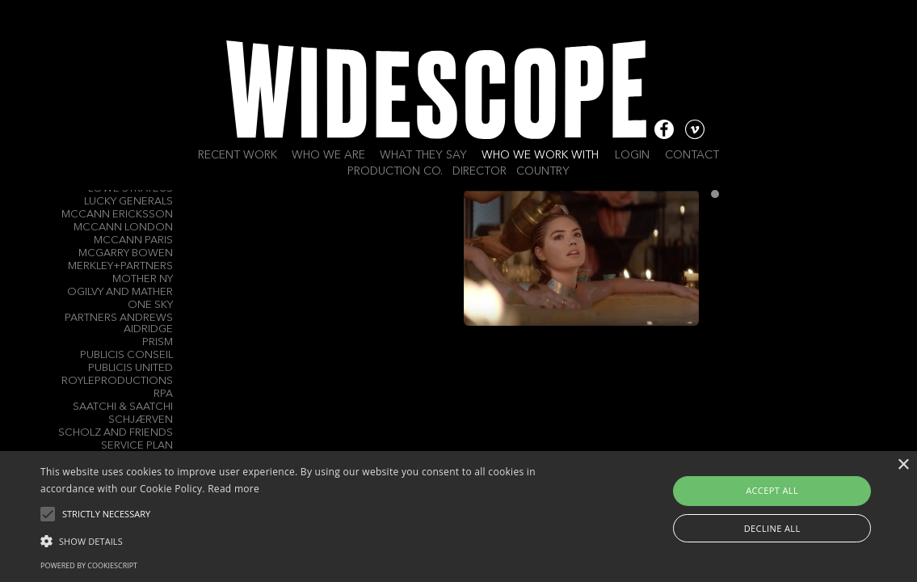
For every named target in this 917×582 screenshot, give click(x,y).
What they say (423, 155)
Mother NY (142, 279)
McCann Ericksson (117, 214)
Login (632, 155)
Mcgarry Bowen (125, 253)
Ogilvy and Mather (120, 292)
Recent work (237, 155)
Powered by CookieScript (88, 565)
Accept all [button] (772, 490)
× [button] (903, 465)
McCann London (123, 227)
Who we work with (540, 155)
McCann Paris (133, 240)
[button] (312, 540)
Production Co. (395, 171)
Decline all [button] (772, 528)
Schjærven (140, 420)
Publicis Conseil (126, 355)
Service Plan (137, 446)
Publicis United (130, 368)
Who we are (328, 155)
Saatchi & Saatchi (123, 407)
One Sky (150, 305)
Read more (233, 489)
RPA (163, 394)
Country (543, 171)
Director (479, 171)
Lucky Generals (128, 201)
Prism (157, 342)
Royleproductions (117, 381)
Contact (692, 155)
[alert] (458, 516)
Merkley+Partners (120, 266)
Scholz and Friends (115, 433)
